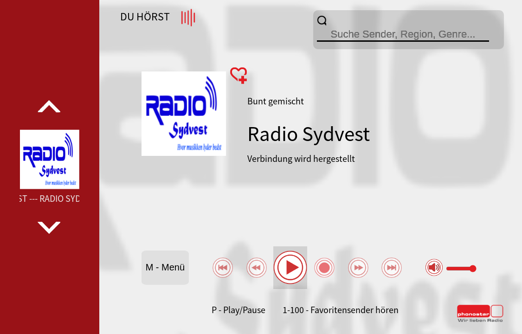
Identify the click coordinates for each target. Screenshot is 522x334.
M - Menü (165, 267)
